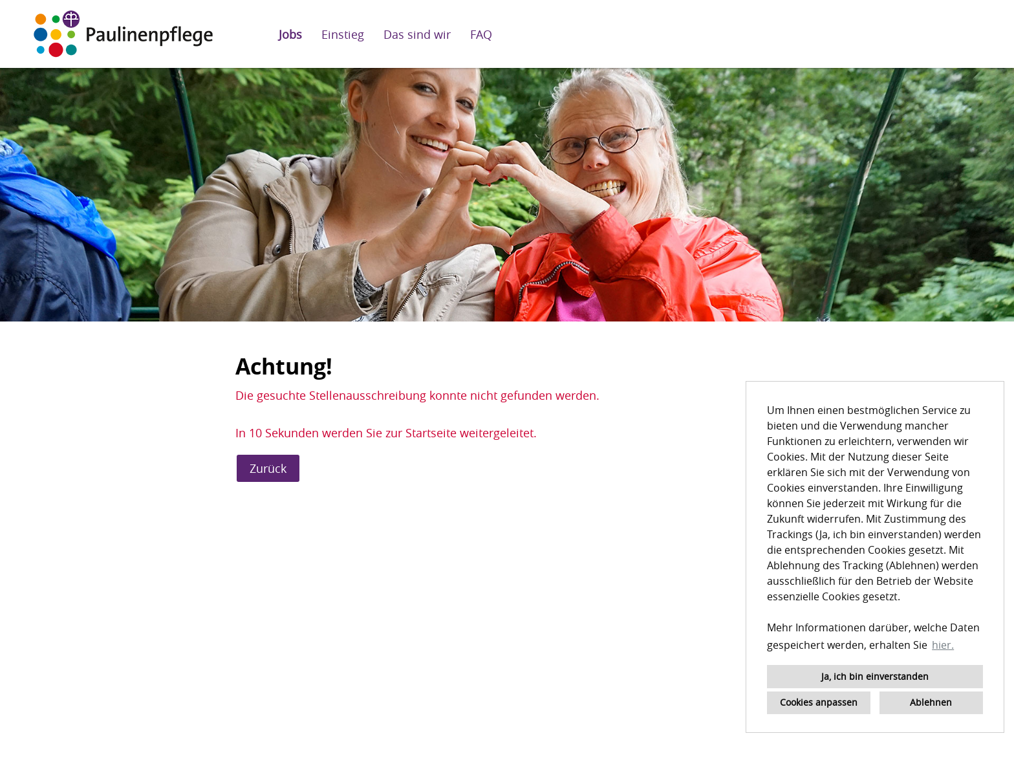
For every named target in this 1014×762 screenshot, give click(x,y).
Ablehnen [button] (931, 702)
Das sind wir (417, 34)
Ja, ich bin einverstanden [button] (875, 676)
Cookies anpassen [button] (819, 702)
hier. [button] (943, 645)
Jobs (290, 34)
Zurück (268, 468)
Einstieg (342, 34)
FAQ (481, 34)
